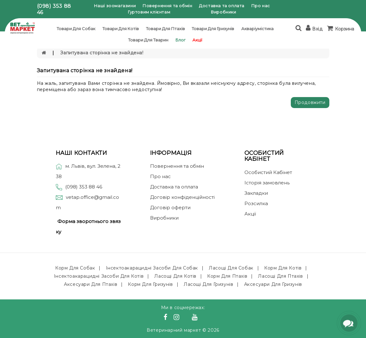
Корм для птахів (227, 276)
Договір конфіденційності (182, 197)
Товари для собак (76, 28)
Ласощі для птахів (280, 276)
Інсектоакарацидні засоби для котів (99, 276)
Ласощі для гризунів (208, 284)
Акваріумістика (257, 28)
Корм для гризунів (150, 284)
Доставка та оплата (221, 5)
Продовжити (310, 102)
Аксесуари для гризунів (273, 284)
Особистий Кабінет (268, 172)
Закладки (256, 193)
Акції (197, 39)
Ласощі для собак (231, 268)
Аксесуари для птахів (90, 284)
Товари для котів (120, 28)
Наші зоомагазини (115, 5)
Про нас (260, 5)
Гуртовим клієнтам (149, 11)
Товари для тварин (148, 39)
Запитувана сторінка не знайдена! (101, 53)
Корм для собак (75, 268)
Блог (180, 39)
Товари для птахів (165, 28)
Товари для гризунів (213, 28)
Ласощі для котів (175, 276)
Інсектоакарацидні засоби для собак (152, 268)
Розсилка (256, 203)
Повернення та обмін (167, 5)
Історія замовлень (267, 183)
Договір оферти (170, 207)
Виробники (223, 11)
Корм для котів (282, 268)
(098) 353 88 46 (83, 187)
